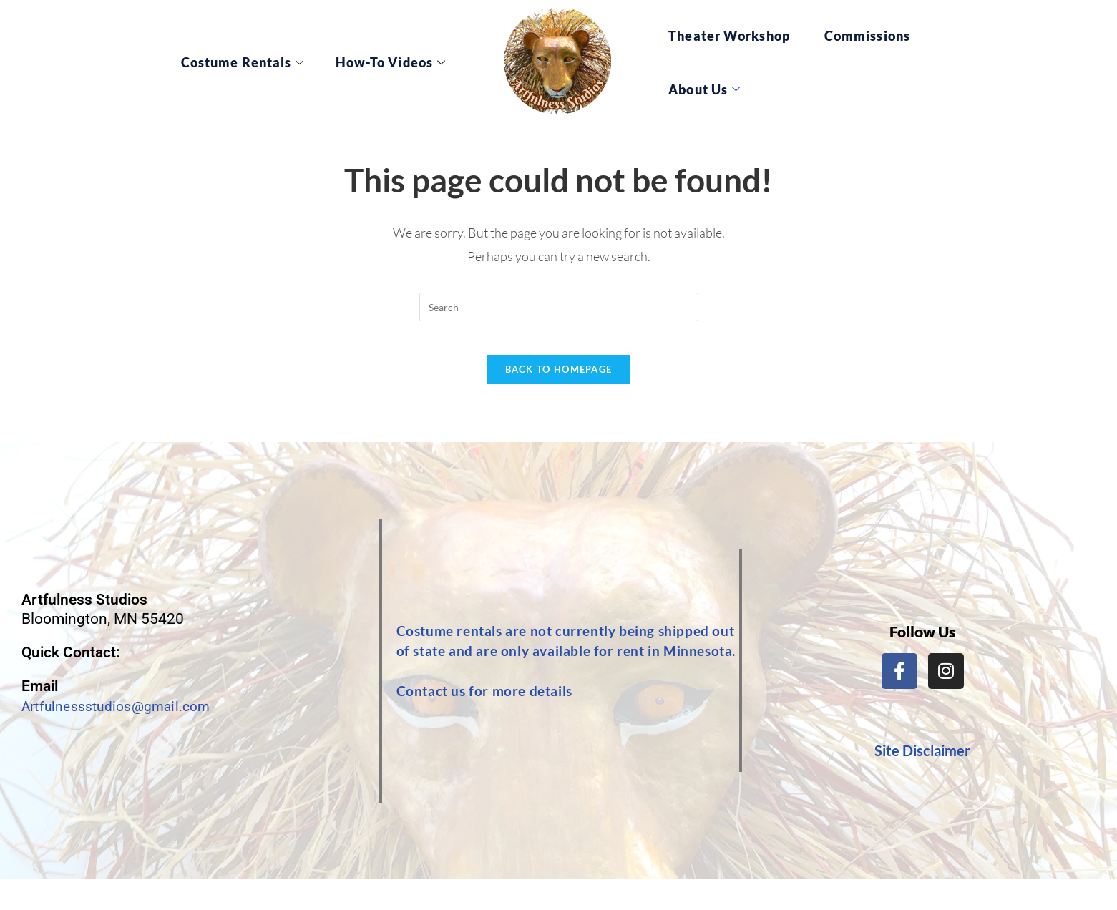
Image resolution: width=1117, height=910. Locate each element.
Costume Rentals (264, 62)
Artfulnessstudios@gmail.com (123, 716)
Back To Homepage (559, 379)
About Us (704, 89)
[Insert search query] (558, 307)
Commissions (867, 36)
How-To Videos (397, 62)
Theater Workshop (729, 36)
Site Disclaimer (922, 760)
